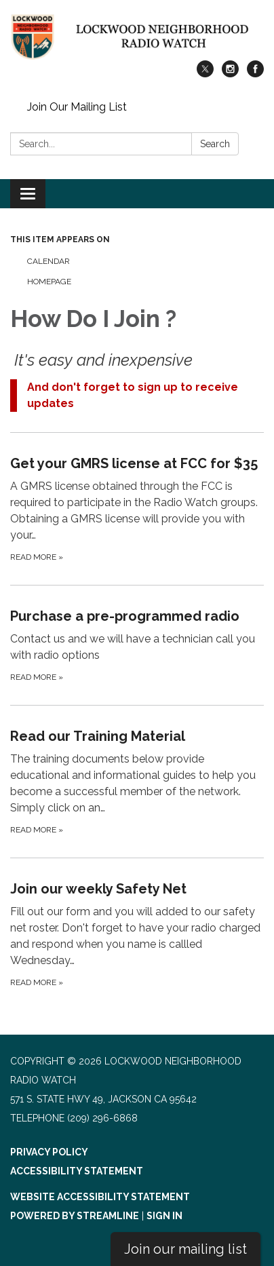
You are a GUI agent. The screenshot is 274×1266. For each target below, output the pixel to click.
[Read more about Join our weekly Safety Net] (137, 934)
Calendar (48, 261)
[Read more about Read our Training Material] (137, 781)
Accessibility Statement (76, 1171)
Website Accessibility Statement (100, 1196)
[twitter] (205, 73)
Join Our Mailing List (77, 106)
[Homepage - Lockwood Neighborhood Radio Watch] (137, 37)
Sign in (164, 1215)
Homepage (49, 281)
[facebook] (255, 73)
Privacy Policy (49, 1152)
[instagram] (230, 73)
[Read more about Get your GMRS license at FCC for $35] (137, 508)
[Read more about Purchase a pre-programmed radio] (137, 645)
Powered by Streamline (74, 1215)
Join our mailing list (185, 1249)
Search (215, 143)
